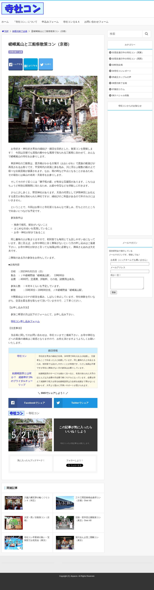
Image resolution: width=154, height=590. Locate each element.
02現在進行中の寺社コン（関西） (128, 58)
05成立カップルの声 (121, 77)
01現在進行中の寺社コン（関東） (128, 52)
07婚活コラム (118, 89)
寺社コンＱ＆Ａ (71, 22)
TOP (5, 31)
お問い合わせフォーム (96, 22)
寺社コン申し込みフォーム (25, 321)
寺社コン (22, 356)
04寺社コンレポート (121, 71)
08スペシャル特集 (120, 95)
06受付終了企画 (19, 31)
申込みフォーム (50, 22)
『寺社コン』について (25, 22)
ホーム (5, 22)
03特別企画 (117, 65)
